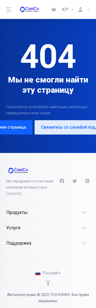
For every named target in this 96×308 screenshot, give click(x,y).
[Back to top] (48, 283)
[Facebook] (62, 181)
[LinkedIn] (87, 181)
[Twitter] (74, 181)
